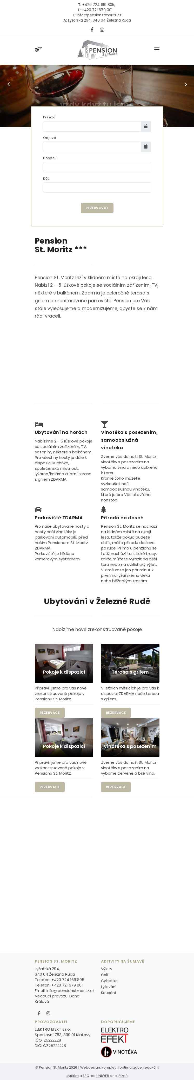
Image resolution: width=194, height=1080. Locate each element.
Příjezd (49, 117)
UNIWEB (102, 1075)
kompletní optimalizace (122, 1067)
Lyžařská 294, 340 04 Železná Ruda (99, 20)
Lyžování (108, 986)
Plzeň (123, 1075)
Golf (105, 974)
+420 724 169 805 (67, 979)
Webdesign (90, 1067)
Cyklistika (109, 980)
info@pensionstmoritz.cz (99, 15)
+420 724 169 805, (98, 4)
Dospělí (50, 158)
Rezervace (50, 712)
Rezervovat (97, 208)
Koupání (108, 992)
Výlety (106, 968)
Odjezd (49, 137)
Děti (46, 178)
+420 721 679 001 (96, 9)
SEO (86, 1075)
